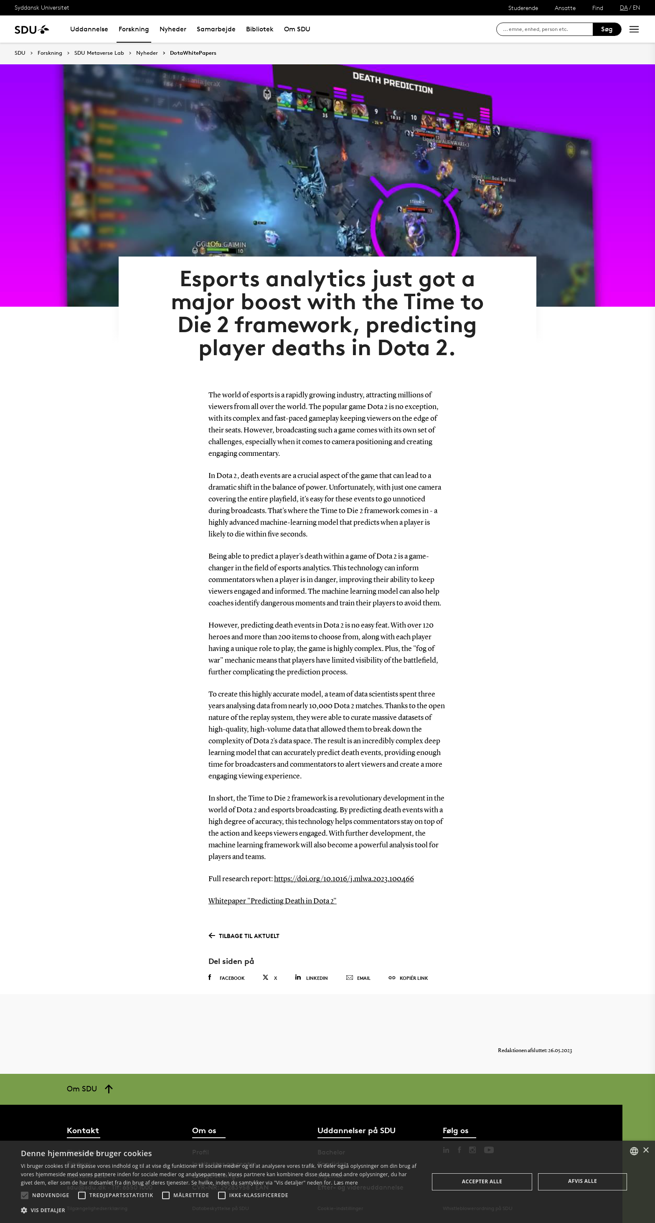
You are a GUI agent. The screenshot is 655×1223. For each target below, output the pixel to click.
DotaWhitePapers (193, 53)
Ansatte (565, 7)
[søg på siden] (548, 29)
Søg (607, 29)
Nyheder (173, 29)
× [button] (645, 1150)
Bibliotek (260, 29)
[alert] (327, 1182)
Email (358, 978)
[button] (24, 1195)
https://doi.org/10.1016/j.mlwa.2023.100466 (344, 879)
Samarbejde (216, 29)
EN (636, 7)
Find (597, 7)
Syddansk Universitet (42, 7)
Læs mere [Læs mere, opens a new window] (346, 1182)
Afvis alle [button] (582, 1181)
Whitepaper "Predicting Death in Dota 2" (272, 901)
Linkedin (311, 977)
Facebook (226, 977)
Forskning (134, 29)
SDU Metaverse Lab (99, 53)
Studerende (523, 7)
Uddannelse (89, 29)
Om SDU (297, 29)
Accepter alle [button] (482, 1181)
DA (624, 7)
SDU (20, 53)
